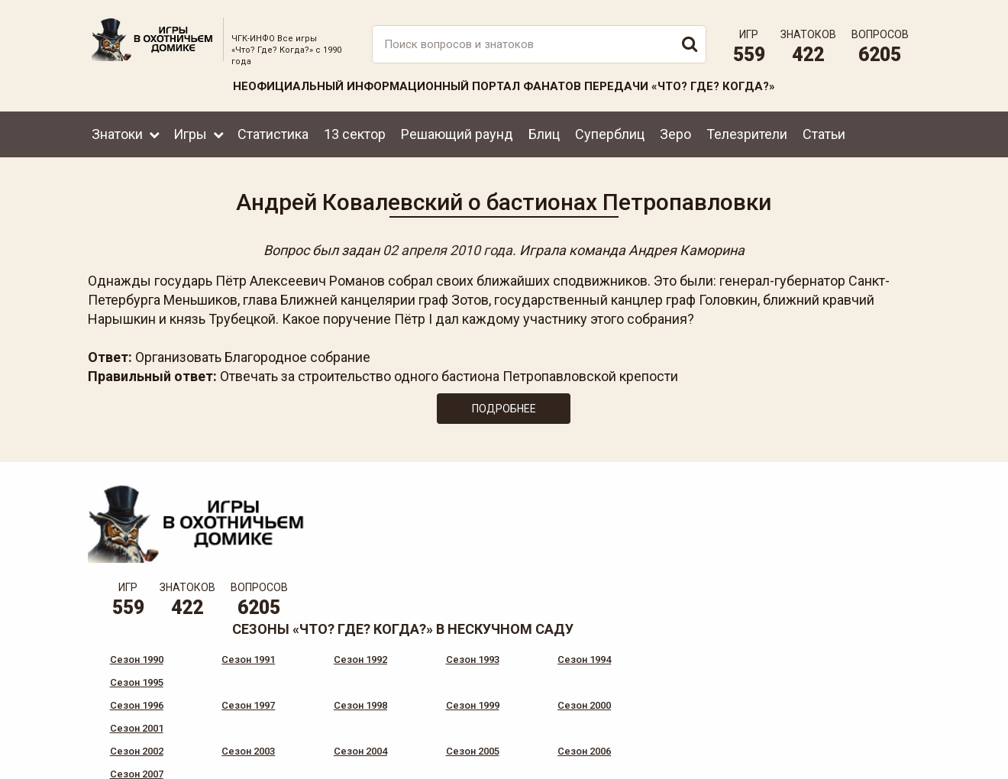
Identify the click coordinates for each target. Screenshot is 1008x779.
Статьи (824, 132)
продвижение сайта (880, 763)
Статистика (273, 132)
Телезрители (746, 132)
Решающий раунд (457, 132)
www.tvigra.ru (616, 702)
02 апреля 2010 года (447, 249)
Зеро (675, 132)
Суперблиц (610, 132)
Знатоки (117, 132)
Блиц (544, 132)
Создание (862, 755)
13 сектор (355, 132)
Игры (190, 132)
